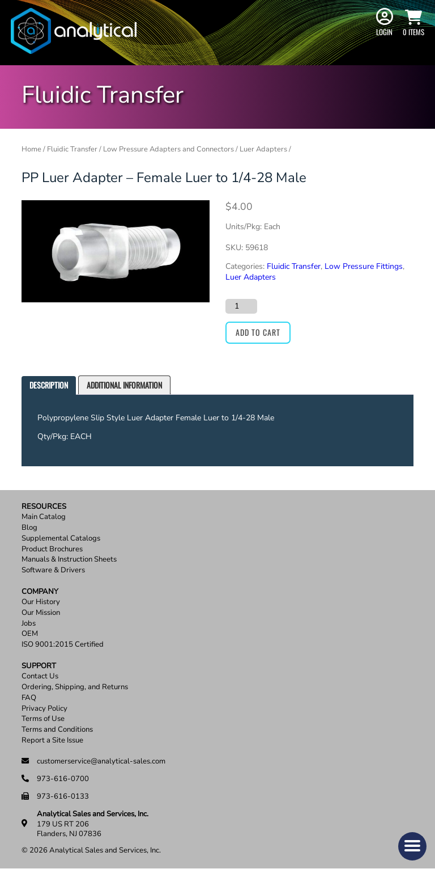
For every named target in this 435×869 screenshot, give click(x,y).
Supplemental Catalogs (61, 538)
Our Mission (41, 613)
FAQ (29, 698)
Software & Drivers (53, 570)
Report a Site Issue (52, 740)
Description (48, 385)
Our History (41, 602)
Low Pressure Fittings (364, 266)
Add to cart (258, 332)
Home (31, 149)
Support (39, 666)
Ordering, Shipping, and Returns (75, 687)
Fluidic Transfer (72, 149)
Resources (44, 507)
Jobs (29, 623)
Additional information (124, 385)
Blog (29, 528)
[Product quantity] (241, 306)
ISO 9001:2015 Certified (63, 644)
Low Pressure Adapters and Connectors (168, 149)
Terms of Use (43, 719)
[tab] (49, 385)
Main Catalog (44, 517)
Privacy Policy (44, 709)
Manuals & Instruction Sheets (69, 559)
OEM (30, 634)
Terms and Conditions (57, 730)
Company (40, 592)
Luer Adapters (263, 149)
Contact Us (40, 676)
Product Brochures (52, 549)
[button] (412, 846)
